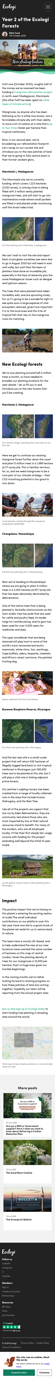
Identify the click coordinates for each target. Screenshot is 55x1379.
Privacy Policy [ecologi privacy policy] (27, 1343)
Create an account (11, 1291)
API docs (6, 1306)
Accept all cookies (19, 1372)
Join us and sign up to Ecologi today (23, 1008)
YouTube (6, 1276)
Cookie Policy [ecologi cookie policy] (42, 1343)
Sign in (5, 1287)
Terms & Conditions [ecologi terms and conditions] (11, 1347)
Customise (44, 1372)
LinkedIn (6, 1263)
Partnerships (8, 1295)
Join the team (8, 1315)
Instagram (7, 1267)
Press (4, 1311)
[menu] (48, 7)
